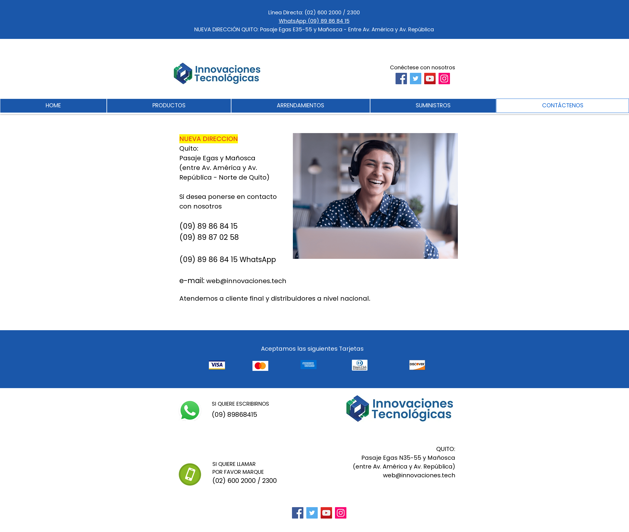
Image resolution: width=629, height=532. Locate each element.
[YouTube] (430, 78)
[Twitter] (415, 78)
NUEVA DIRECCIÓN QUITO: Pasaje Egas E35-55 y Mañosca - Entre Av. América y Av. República (314, 29)
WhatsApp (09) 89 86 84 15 (314, 21)
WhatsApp (258, 259)
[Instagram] (444, 78)
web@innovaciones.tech (246, 280)
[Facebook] (401, 78)
